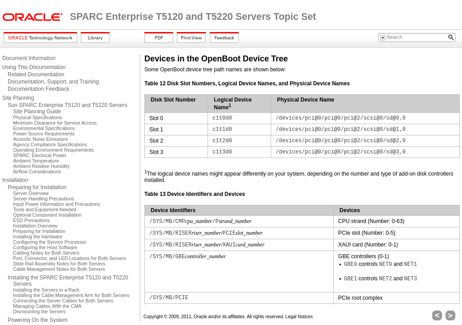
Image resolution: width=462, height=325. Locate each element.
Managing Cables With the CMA (47, 306)
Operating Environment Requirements (53, 150)
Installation (15, 180)
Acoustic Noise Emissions (40, 139)
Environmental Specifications (44, 128)
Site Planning (18, 98)
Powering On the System (38, 320)
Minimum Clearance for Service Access (55, 122)
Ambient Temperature (36, 160)
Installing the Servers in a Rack (46, 289)
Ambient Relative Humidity (41, 166)
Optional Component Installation (47, 215)
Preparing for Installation (37, 187)
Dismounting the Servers (39, 311)
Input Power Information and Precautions (56, 204)
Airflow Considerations (37, 171)
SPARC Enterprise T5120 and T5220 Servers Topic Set (193, 16)
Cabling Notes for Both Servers (46, 252)
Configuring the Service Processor (49, 242)
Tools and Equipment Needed (44, 209)
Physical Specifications (37, 117)
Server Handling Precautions (43, 198)
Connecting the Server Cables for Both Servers (63, 300)
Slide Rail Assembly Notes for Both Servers (59, 263)
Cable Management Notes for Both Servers (59, 269)
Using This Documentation (34, 67)
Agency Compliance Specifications (50, 144)
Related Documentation (36, 74)
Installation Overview (35, 225)
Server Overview (31, 193)
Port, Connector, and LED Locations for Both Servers (69, 258)
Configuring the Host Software (45, 247)
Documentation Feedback (38, 89)
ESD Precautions (31, 220)
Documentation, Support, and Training (53, 82)
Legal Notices (299, 316)
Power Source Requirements (43, 133)
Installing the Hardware (37, 236)
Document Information (28, 58)
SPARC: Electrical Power (39, 155)
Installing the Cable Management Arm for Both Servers (71, 295)
